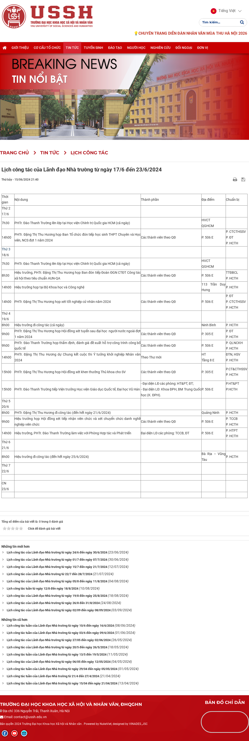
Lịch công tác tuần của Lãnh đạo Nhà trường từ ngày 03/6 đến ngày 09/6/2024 (60, 633)
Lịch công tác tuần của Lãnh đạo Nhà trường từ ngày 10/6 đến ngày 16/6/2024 (60, 625)
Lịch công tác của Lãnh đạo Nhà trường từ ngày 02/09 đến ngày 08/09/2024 (59, 610)
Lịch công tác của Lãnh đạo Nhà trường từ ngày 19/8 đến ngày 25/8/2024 (57, 596)
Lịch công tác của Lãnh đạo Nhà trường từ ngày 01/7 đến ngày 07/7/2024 (57, 559)
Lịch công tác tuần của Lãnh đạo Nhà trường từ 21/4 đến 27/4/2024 (53, 676)
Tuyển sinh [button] (93, 49)
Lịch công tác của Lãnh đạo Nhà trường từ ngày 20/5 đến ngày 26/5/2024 (57, 647)
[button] (222, 11)
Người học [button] (136, 49)
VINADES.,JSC (138, 724)
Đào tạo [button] (115, 49)
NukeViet (105, 724)
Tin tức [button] (72, 49)
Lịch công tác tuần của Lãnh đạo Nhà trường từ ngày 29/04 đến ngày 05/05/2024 (62, 669)
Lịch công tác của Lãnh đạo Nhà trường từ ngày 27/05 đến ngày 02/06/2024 (59, 640)
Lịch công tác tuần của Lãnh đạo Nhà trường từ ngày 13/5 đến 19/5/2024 (56, 654)
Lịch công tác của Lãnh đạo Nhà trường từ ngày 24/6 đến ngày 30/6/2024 (57, 552)
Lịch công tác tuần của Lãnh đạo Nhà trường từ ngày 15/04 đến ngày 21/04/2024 (62, 683)
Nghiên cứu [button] (160, 49)
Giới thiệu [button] (20, 49)
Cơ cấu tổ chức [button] (47, 49)
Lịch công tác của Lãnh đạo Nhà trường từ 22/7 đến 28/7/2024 (49, 574)
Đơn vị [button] (202, 49)
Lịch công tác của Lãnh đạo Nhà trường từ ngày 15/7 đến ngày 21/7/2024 (57, 567)
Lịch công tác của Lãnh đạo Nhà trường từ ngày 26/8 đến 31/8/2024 (53, 603)
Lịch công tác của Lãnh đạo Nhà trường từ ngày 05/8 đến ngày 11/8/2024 (57, 581)
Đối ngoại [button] (184, 49)
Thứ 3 (6, 249)
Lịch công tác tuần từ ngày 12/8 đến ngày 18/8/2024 (42, 588)
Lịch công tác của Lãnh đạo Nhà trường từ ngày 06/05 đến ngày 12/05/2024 (59, 661)
